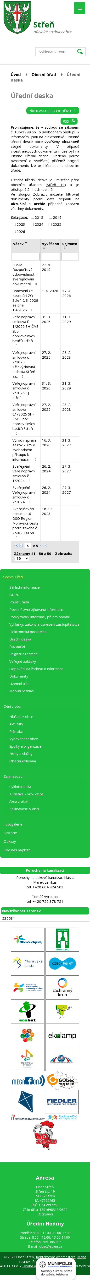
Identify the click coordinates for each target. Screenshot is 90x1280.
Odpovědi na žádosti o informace (36, 668)
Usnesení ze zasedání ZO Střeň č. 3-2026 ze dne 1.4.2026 (25, 300)
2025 (57, 224)
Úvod (16, 74)
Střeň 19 (56, 184)
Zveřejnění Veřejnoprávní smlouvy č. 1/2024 (23, 473)
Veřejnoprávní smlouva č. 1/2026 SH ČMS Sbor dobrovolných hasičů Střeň (25, 331)
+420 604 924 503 (48, 887)
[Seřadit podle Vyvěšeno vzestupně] (44, 247)
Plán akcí (16, 731)
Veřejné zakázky (22, 661)
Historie (10, 832)
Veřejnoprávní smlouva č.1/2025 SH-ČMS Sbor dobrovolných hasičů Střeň (23, 418)
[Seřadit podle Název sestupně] (26, 244)
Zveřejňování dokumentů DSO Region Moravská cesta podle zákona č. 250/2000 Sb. (25, 523)
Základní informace (24, 587)
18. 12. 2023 (47, 511)
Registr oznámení (23, 653)
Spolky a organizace (25, 746)
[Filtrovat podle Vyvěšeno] (50, 256)
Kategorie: (19, 216)
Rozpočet (17, 646)
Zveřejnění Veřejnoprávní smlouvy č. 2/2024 (23, 494)
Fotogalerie (13, 824)
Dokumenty (18, 676)
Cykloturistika (20, 786)
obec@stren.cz (50, 1246)
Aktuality (16, 724)
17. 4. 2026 (66, 293)
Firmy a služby (21, 753)
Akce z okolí (18, 801)
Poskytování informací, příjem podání (39, 616)
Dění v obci (12, 706)
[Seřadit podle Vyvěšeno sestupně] (44, 249)
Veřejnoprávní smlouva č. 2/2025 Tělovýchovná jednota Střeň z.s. (23, 364)
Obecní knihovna (22, 761)
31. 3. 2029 (66, 319)
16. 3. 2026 (46, 442)
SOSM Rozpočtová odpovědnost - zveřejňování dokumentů (25, 274)
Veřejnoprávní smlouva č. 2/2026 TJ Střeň (23, 390)
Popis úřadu (19, 602)
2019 (57, 217)
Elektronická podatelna (27, 631)
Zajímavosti (13, 776)
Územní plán (19, 683)
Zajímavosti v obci (24, 808)
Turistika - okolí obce (26, 794)
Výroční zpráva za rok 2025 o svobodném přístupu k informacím (25, 450)
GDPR (14, 594)
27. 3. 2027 (66, 468)
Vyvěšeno (50, 243)
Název (18, 243)
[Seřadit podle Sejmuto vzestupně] (65, 247)
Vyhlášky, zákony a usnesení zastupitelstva (44, 624)
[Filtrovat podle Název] (25, 256)
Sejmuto (69, 243)
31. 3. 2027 (66, 442)
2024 (39, 224)
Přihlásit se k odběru (52, 110)
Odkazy (10, 841)
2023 (21, 224)
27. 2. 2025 (46, 355)
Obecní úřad (44, 74)
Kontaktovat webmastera (55, 1257)
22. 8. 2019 (46, 267)
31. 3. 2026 (46, 319)
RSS (69, 121)
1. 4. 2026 (50, 290)
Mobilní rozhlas (21, 691)
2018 (39, 217)
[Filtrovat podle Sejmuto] (70, 256)
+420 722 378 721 (48, 901)
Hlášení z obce (21, 716)
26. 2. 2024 (46, 468)
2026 (21, 231)
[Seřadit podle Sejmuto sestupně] (65, 249)
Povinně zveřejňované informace (36, 609)
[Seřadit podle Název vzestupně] (26, 242)
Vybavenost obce (23, 738)
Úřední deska (20, 639)
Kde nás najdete (17, 850)
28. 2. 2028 (66, 355)
